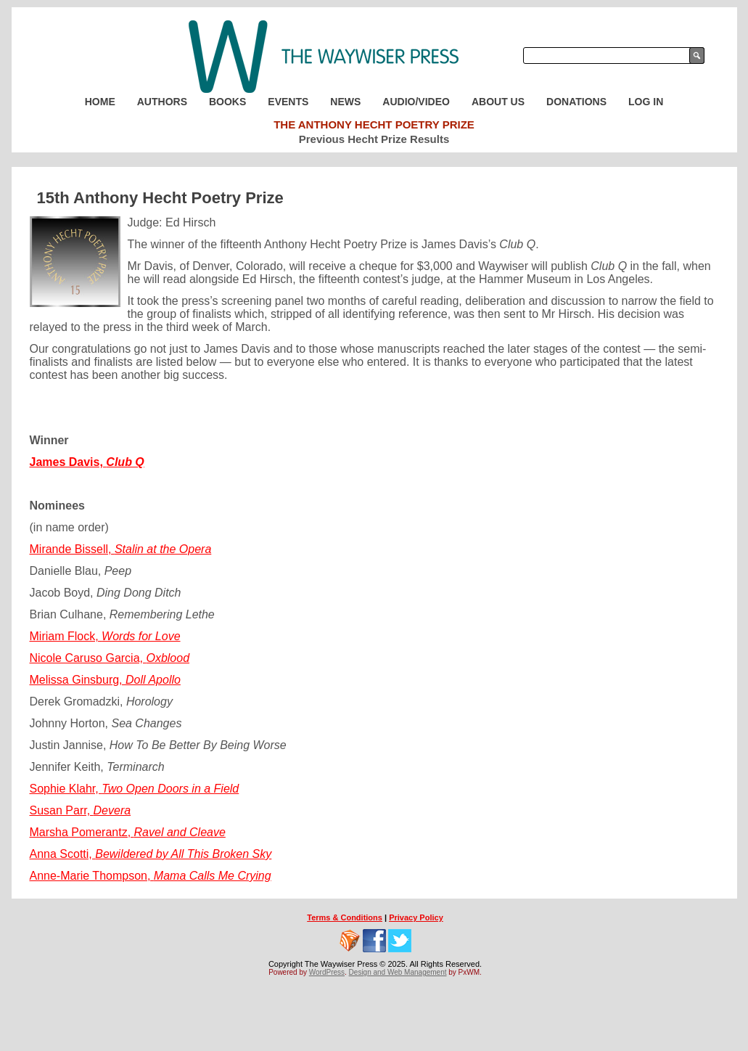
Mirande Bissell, (121, 549)
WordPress (327, 972)
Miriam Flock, (105, 636)
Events (288, 101)
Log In (645, 101)
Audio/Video (416, 101)
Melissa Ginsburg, (105, 680)
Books (227, 101)
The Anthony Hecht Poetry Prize (374, 124)
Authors (162, 101)
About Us (498, 101)
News (345, 101)
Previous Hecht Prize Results (374, 139)
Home (100, 101)
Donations (576, 101)
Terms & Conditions (344, 917)
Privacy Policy (416, 917)
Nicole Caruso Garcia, (110, 658)
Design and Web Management (398, 972)
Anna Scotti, (151, 854)
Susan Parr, (80, 810)
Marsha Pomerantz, (128, 832)
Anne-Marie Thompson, (150, 876)
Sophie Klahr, (134, 788)
